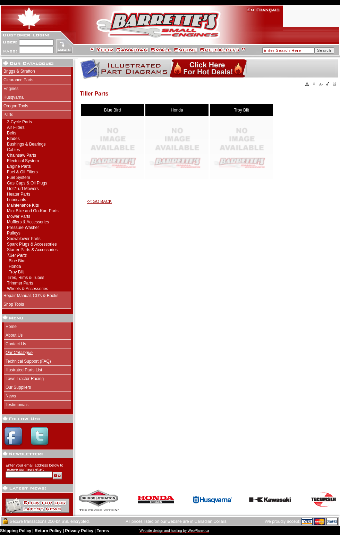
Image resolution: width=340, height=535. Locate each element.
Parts (8, 114)
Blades (13, 138)
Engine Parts (19, 166)
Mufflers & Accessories (28, 222)
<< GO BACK (99, 201)
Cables (13, 149)
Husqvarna (13, 97)
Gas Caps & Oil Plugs (27, 183)
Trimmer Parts (20, 283)
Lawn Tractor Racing (25, 378)
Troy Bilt (16, 272)
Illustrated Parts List (24, 370)
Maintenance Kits (23, 205)
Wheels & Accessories (27, 288)
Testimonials (17, 404)
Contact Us (16, 343)
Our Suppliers (18, 387)
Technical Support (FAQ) (28, 361)
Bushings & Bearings (26, 144)
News (11, 396)
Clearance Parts (18, 79)
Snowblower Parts (24, 238)
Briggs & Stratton (19, 71)
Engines (10, 88)
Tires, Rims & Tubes (25, 277)
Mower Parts (18, 216)
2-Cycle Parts (19, 122)
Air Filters (16, 127)
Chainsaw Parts (21, 155)
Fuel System (18, 177)
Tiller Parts (17, 255)
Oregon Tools (15, 106)
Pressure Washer (23, 227)
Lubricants (16, 199)
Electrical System (23, 160)
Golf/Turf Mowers (23, 188)
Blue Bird (17, 260)
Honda (15, 266)
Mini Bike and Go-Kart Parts (33, 210)
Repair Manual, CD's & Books (30, 295)
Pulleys (13, 233)
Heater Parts (18, 194)
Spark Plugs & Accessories (32, 244)
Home (11, 326)
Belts (11, 133)
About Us (14, 335)
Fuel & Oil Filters (22, 172)
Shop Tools (13, 304)
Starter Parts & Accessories (32, 249)
